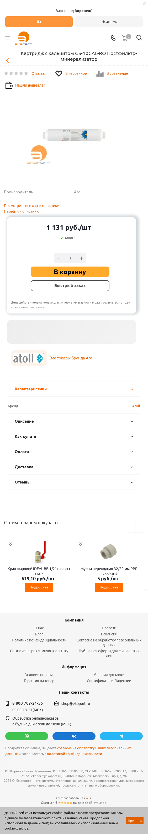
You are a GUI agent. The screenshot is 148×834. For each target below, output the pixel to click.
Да (39, 22)
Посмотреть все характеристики (31, 206)
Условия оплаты (39, 675)
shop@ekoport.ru (75, 704)
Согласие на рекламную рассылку (39, 651)
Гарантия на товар (39, 681)
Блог (39, 634)
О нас (39, 628)
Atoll (136, 406)
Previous (131, 528)
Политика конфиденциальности (39, 640)
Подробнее (39, 587)
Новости (109, 628)
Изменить (109, 22)
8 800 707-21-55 (27, 703)
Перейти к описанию (21, 211)
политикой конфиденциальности (74, 754)
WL (88, 798)
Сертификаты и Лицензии (109, 681)
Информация (74, 667)
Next (139, 528)
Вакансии (109, 634)
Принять (135, 821)
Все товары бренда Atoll (72, 358)
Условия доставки (109, 675)
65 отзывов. (98, 803)
